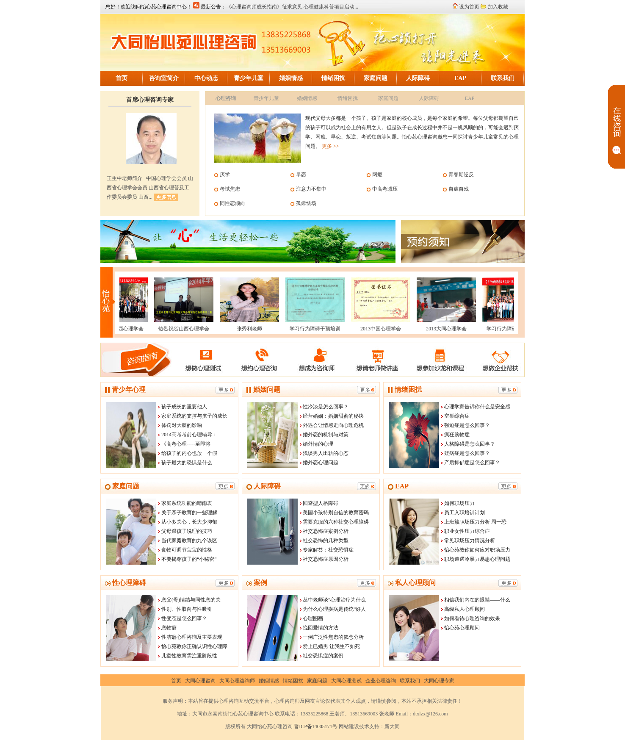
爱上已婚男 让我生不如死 (331, 646)
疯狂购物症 (457, 435)
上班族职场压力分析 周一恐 (475, 522)
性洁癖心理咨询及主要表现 (191, 637)
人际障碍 (418, 78)
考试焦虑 (230, 189)
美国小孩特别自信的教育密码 (336, 513)
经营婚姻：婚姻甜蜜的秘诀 (333, 416)
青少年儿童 (248, 78)
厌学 (225, 174)
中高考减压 (385, 189)
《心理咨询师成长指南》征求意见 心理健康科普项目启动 (290, 7)
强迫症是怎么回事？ (467, 425)
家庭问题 (375, 78)
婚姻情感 (291, 78)
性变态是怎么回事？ (184, 618)
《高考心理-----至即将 (185, 444)
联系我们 (502, 78)
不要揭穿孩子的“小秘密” (189, 559)
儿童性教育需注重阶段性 (189, 656)
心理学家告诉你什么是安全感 (477, 407)
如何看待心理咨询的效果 (472, 618)
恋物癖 (169, 628)
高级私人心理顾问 (464, 609)
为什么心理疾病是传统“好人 (334, 609)
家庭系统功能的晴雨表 (186, 503)
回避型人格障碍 (320, 503)
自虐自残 (458, 189)
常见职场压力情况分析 (469, 540)
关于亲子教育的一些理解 (189, 513)
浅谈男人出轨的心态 (325, 453)
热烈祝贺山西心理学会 (179, 329)
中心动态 (206, 78)
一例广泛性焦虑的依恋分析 (333, 637)
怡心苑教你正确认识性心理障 (194, 646)
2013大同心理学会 (442, 329)
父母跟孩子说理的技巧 (186, 531)
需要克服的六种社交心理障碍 (336, 522)
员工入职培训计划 (464, 513)
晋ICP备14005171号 (315, 726)
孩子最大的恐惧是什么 (186, 463)
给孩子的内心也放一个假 (189, 453)
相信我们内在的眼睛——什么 (477, 600)
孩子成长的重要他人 (184, 407)
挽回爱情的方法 (320, 628)
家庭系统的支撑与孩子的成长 (194, 416)
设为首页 (469, 7)
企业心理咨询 (380, 681)
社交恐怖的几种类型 (325, 540)
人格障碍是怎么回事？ (469, 444)
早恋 (301, 174)
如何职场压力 (459, 503)
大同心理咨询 (200, 681)
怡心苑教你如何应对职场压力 (477, 550)
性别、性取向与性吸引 (186, 609)
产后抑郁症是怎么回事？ (472, 463)
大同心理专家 (439, 681)
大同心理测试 (346, 681)
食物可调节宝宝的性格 (186, 550)
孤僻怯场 (306, 203)
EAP (460, 78)
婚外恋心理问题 (320, 463)
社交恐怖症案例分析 (325, 531)
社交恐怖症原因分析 (325, 559)
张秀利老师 (245, 329)
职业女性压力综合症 (467, 531)
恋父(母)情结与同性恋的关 (191, 600)
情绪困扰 (333, 78)
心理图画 (313, 618)
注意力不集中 (311, 189)
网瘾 (377, 174)
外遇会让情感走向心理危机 (333, 425)
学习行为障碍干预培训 (310, 329)
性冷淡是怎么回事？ (325, 407)
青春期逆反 (461, 174)
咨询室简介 (164, 78)
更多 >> (330, 146)
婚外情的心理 (318, 444)
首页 (121, 78)
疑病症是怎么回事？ (467, 453)
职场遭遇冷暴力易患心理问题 (477, 559)
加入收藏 (498, 7)
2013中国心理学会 (376, 329)
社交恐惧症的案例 (323, 656)
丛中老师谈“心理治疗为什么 (334, 600)
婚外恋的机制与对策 (325, 435)
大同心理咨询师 (237, 681)
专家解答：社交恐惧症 (328, 550)
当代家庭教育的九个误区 (189, 540)
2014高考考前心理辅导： (189, 435)
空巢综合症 (457, 416)
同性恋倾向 (232, 203)
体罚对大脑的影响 (181, 425)
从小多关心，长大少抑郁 (189, 522)
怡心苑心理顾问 (462, 628)
